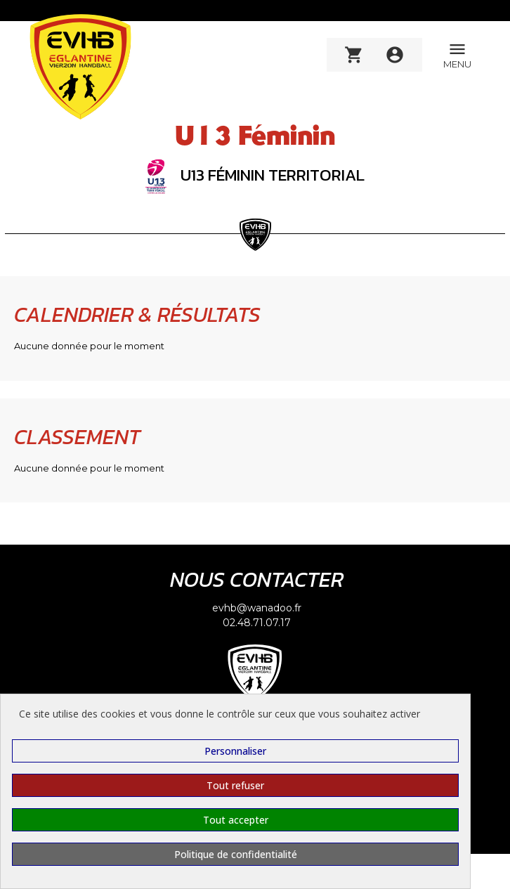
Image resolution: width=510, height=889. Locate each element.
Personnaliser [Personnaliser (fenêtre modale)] (235, 751)
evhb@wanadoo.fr (256, 608)
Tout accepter (235, 819)
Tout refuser (235, 785)
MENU (457, 54)
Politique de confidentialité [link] (235, 854)
